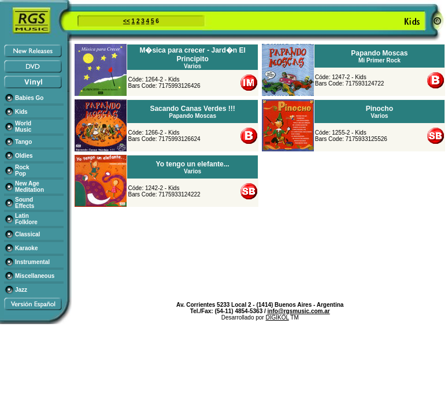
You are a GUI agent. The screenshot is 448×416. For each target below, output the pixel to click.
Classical (27, 234)
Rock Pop (22, 170)
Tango (23, 142)
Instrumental (32, 262)
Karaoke (26, 248)
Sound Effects (24, 202)
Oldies (24, 156)
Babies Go (29, 98)
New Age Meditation (29, 186)
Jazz (21, 290)
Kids (21, 112)
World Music (23, 126)
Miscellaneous (34, 276)
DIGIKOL (276, 317)
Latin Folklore (26, 219)
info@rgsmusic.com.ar (299, 311)
